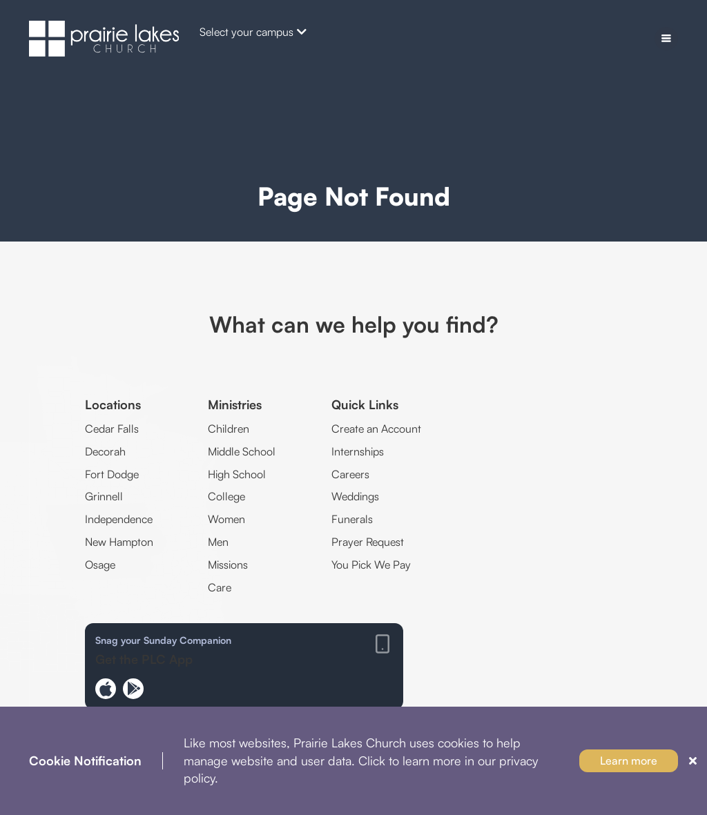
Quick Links (364, 404)
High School (237, 474)
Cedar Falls (112, 428)
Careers (350, 474)
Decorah (105, 451)
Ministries (235, 404)
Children (228, 428)
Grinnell (104, 496)
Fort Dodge (112, 474)
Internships (357, 451)
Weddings (355, 496)
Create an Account (376, 428)
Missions (228, 564)
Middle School (241, 451)
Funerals (352, 519)
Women (226, 519)
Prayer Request (367, 542)
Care (219, 587)
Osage (100, 564)
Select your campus (253, 32)
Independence (119, 519)
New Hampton (119, 542)
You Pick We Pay (371, 564)
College (226, 496)
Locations (113, 404)
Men (218, 542)
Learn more (628, 760)
